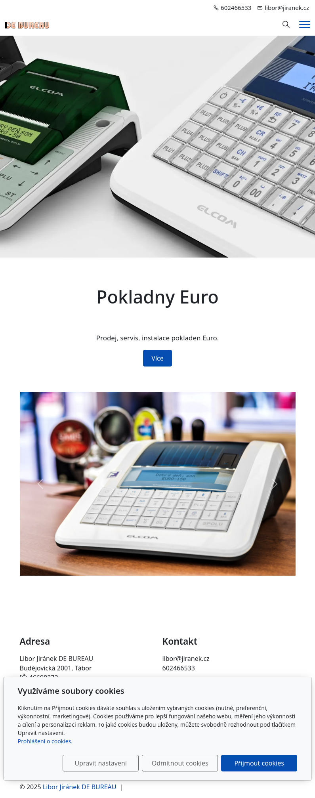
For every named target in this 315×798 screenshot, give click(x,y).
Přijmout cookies (259, 763)
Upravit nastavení (100, 763)
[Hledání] (286, 24)
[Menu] (304, 24)
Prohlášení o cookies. (45, 741)
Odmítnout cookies (180, 763)
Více (157, 358)
